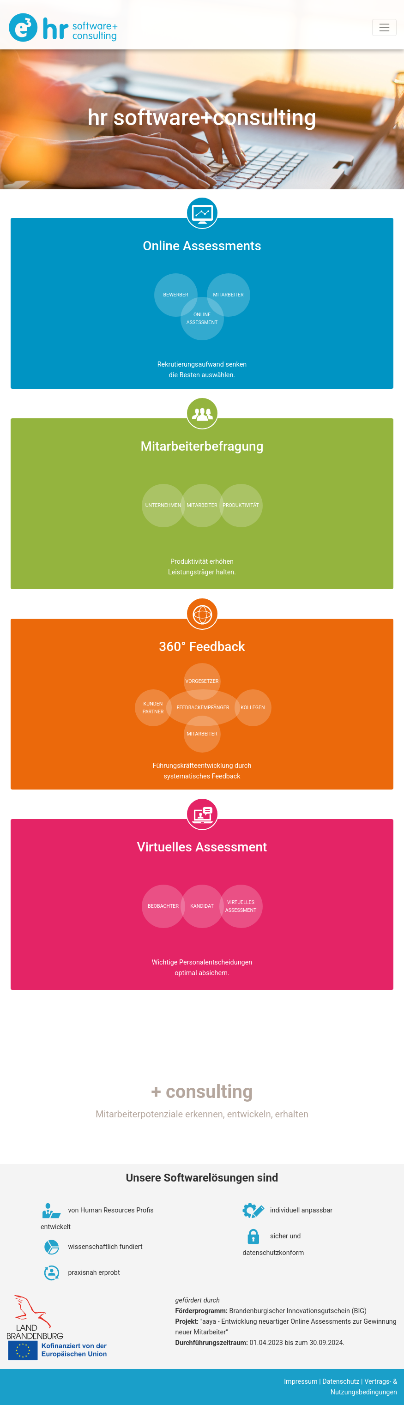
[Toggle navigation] (384, 27)
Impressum (300, 1382)
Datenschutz (340, 1382)
